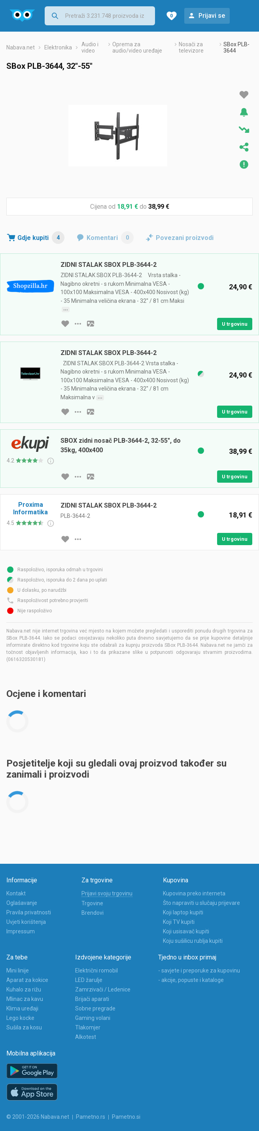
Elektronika (58, 47)
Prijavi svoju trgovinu (106, 893)
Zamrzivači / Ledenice (102, 989)
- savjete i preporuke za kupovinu (199, 970)
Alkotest (85, 1037)
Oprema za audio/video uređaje (137, 47)
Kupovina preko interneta (194, 893)
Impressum (20, 931)
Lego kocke (20, 1018)
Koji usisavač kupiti (186, 931)
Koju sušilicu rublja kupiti (193, 941)
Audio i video (89, 47)
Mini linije (17, 970)
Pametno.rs (90, 1117)
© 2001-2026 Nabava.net (37, 1117)
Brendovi (92, 913)
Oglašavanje (21, 903)
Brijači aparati (92, 999)
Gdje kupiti (40, 237)
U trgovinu (235, 324)
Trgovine (92, 903)
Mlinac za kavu (24, 999)
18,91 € (127, 206)
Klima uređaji (22, 1008)
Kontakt (16, 893)
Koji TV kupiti (179, 922)
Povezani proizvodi (185, 238)
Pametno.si (126, 1117)
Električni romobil (96, 970)
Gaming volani (92, 1018)
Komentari (110, 237)
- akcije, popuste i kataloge (191, 980)
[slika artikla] (90, 324)
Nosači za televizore (191, 47)
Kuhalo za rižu (23, 989)
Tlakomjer (87, 1027)
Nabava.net (20, 47)
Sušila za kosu (24, 1027)
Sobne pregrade (95, 1008)
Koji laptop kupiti (183, 912)
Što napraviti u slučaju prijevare (201, 903)
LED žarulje (88, 980)
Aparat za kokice (27, 980)
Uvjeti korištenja (26, 922)
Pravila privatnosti (28, 912)
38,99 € (158, 206)
